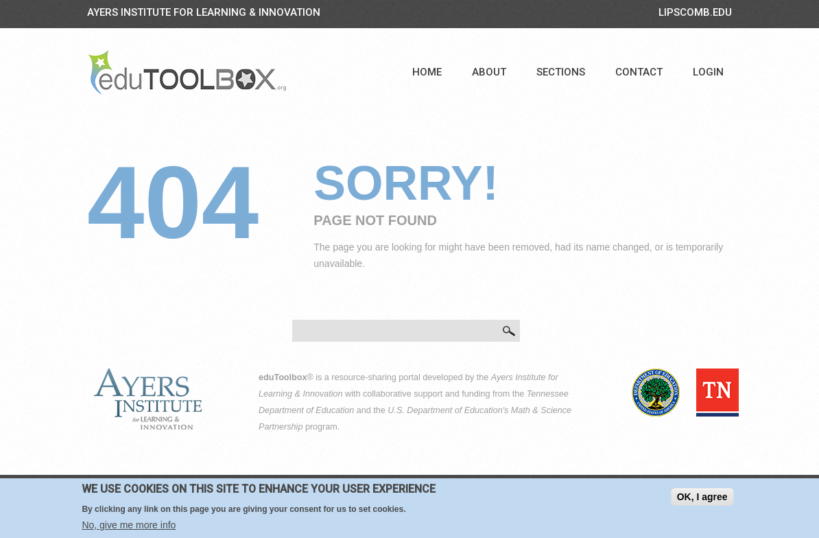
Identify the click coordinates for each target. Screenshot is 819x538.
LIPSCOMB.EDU (695, 12)
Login (708, 72)
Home (427, 72)
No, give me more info (129, 526)
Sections (560, 72)
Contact (639, 72)
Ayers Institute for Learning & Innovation (203, 12)
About (489, 72)
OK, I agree (702, 498)
